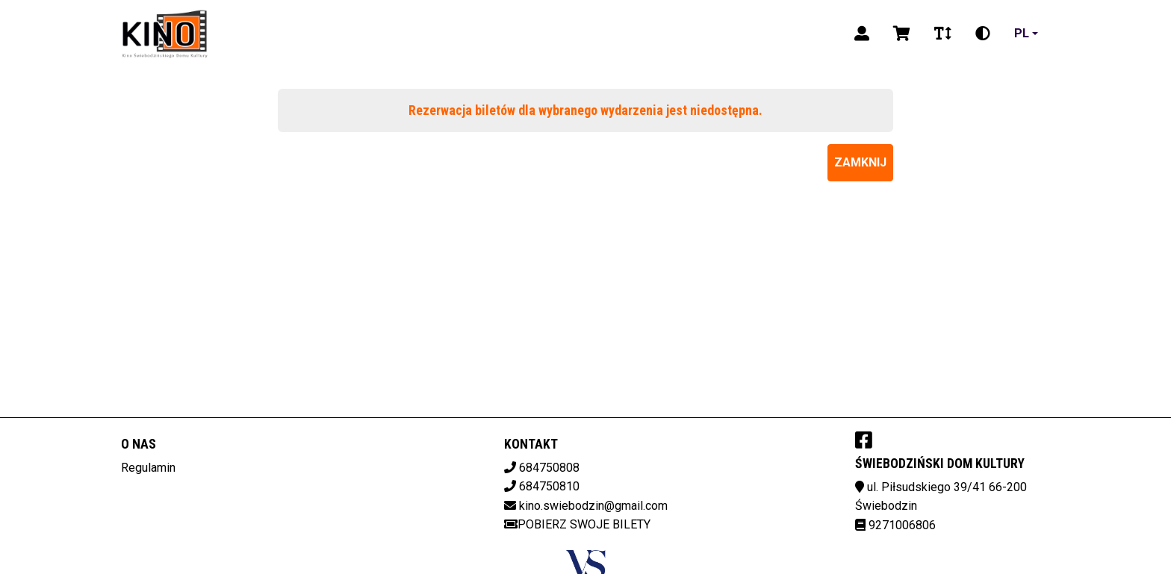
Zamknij (860, 162)
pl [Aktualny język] (1021, 33)
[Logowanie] (861, 33)
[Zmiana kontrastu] (982, 33)
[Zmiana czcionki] (942, 33)
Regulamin (148, 468)
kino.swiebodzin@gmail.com (593, 506)
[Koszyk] (901, 33)
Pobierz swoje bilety (577, 524)
